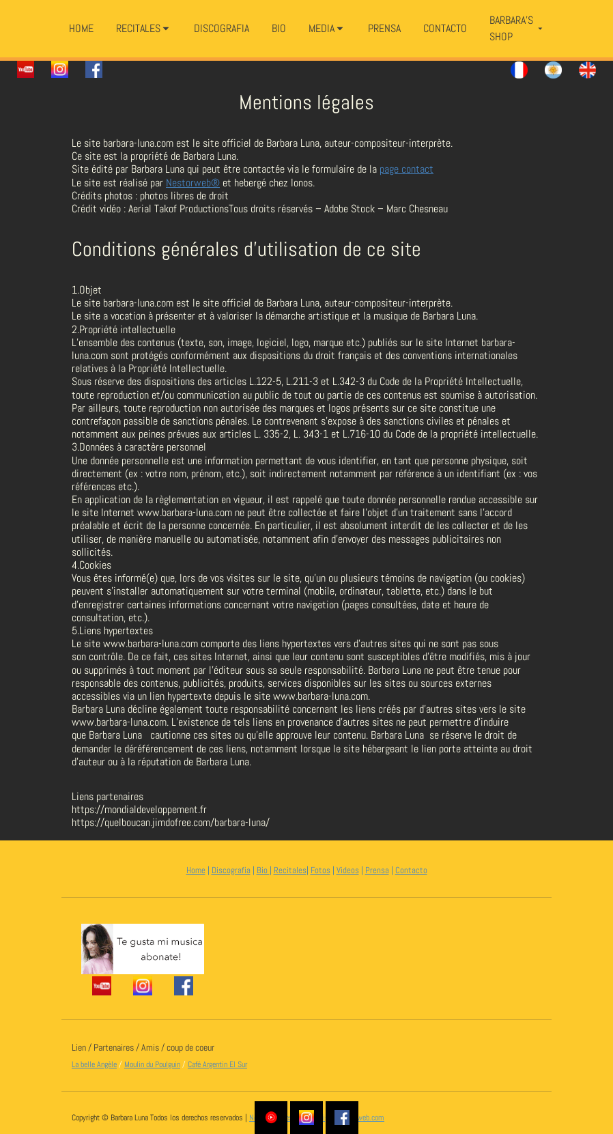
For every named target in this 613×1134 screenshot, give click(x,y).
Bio (263, 870)
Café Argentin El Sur (217, 1064)
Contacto (411, 870)
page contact (406, 169)
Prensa (377, 870)
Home (195, 870)
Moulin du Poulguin (152, 1064)
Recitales (290, 870)
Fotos (320, 870)
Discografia (231, 870)
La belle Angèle (94, 1064)
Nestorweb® (193, 182)
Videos (348, 870)
